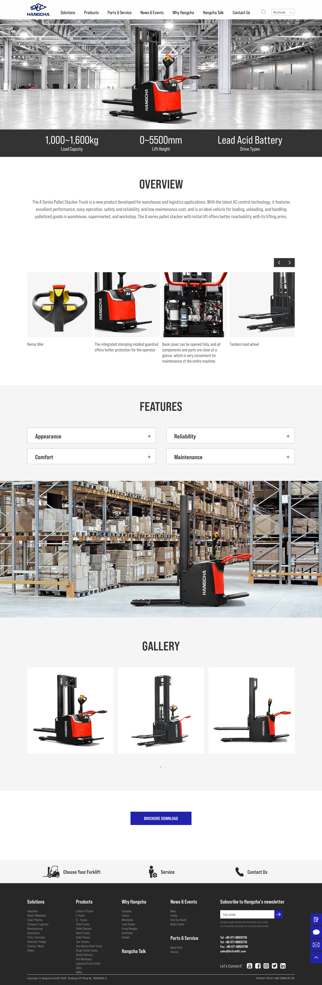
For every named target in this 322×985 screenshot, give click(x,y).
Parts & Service (120, 12)
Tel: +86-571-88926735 (233, 942)
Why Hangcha (183, 12)
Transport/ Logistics (37, 924)
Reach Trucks (83, 933)
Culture (125, 915)
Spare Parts (176, 947)
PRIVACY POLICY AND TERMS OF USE (275, 978)
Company (127, 911)
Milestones (127, 920)
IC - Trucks (81, 920)
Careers (126, 937)
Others (30, 950)
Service (174, 952)
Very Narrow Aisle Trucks (89, 946)
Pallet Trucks (83, 924)
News (173, 911)
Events (174, 915)
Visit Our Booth (178, 920)
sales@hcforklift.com (233, 951)
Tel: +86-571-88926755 (233, 937)
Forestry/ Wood (35, 946)
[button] (279, 262)
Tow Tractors (82, 941)
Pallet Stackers (84, 928)
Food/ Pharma (34, 920)
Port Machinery (84, 959)
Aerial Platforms (84, 955)
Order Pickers (83, 937)
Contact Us (241, 12)
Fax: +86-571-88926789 (234, 946)
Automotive (33, 933)
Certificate (127, 933)
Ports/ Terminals (36, 937)
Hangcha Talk (213, 12)
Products (91, 12)
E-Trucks (80, 915)
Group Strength (129, 928)
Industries (32, 911)
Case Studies (128, 924)
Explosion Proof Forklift (88, 963)
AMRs (79, 972)
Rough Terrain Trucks (87, 950)
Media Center (177, 924)
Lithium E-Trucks (84, 911)
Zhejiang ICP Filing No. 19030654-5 (87, 978)
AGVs (79, 968)
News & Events (152, 12)
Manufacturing (34, 928)
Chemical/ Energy (36, 941)
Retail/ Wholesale (36, 915)
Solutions (68, 12)
